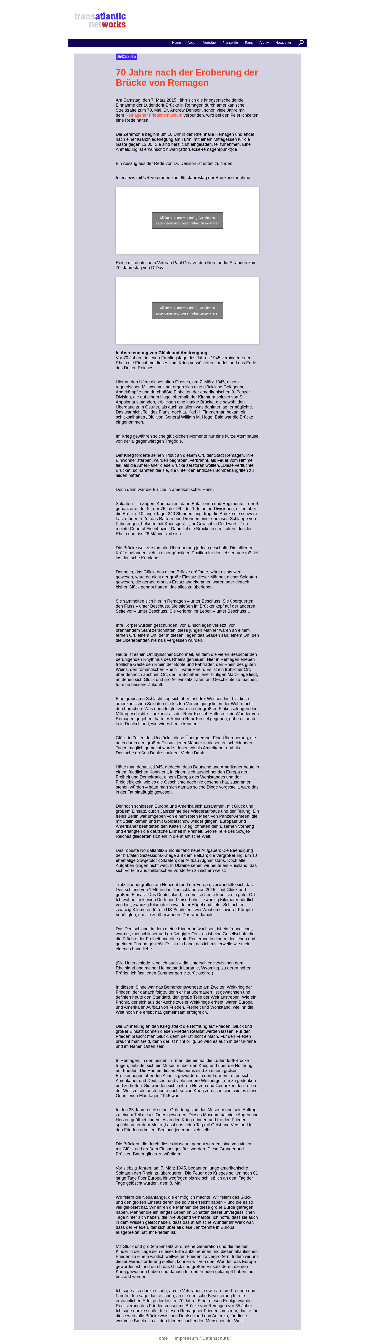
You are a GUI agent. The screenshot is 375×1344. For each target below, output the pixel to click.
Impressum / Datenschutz (202, 1338)
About (192, 42)
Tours (249, 42)
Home (161, 1338)
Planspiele (230, 42)
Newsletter (283, 42)
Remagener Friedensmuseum (153, 115)
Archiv (264, 42)
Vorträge (209, 42)
